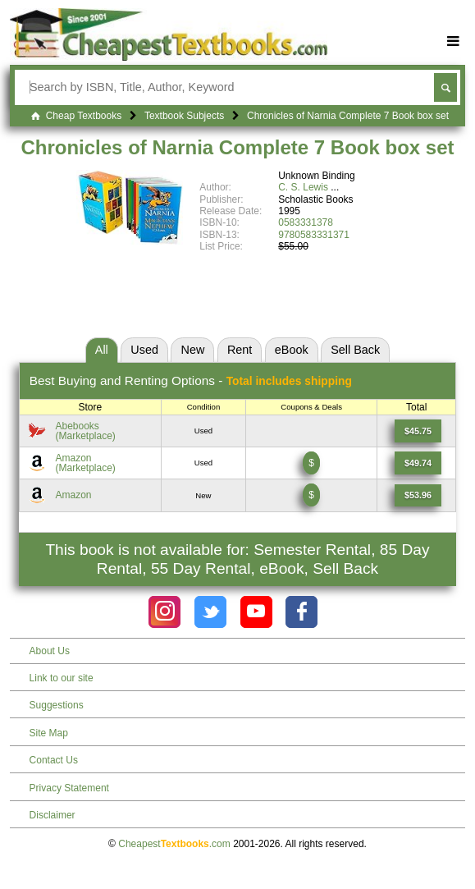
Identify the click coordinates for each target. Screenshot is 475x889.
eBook (291, 349)
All (101, 349)
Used (144, 349)
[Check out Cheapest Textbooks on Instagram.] (164, 612)
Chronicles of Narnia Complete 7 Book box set (237, 147)
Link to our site (62, 678)
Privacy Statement (69, 788)
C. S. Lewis (303, 187)
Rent (239, 349)
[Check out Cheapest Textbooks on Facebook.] (301, 612)
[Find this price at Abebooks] (418, 430)
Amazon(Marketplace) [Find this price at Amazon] (85, 463)
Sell (355, 349)
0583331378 (305, 222)
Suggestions (57, 705)
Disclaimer (52, 815)
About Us (50, 651)
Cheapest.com (174, 844)
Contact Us (54, 760)
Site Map (49, 733)
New (193, 349)
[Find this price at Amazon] (418, 462)
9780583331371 (313, 235)
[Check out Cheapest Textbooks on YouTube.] (256, 612)
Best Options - (191, 380)
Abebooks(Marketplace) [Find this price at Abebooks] (85, 431)
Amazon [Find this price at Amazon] (73, 495)
